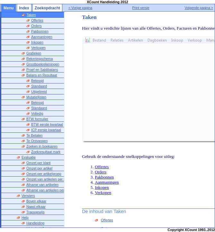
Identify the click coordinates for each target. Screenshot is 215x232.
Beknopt (37, 80)
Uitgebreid (39, 91)
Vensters (28, 196)
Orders (36, 26)
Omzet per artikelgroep (43, 174)
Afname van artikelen (42, 185)
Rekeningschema (39, 59)
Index (24, 8)
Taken (31, 15)
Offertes (37, 20)
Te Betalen (34, 135)
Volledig (37, 113)
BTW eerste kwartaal (47, 124)
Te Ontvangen (37, 141)
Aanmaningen (41, 37)
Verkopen (38, 48)
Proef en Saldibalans (42, 70)
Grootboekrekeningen (42, 64)
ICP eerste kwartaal (46, 130)
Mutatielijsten (36, 97)
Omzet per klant (38, 163)
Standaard (39, 86)
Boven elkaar (36, 201)
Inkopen (37, 42)
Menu (8, 8)
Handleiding (35, 223)
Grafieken (33, 53)
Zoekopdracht (47, 8)
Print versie (147, 8)
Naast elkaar (36, 206)
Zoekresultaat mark (45, 152)
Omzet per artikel (39, 168)
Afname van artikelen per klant (49, 190)
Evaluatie (29, 157)
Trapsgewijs (35, 212)
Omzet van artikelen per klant (48, 179)
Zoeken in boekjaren (42, 146)
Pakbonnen (40, 31)
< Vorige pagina (93, 8)
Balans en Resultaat (41, 75)
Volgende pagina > (198, 8)
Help (25, 217)
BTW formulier (37, 119)
